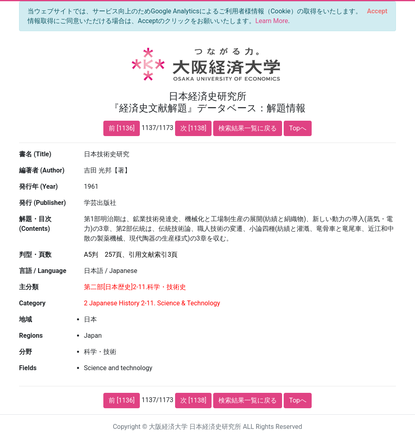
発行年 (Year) (38, 186)
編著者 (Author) (41, 170)
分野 (25, 352)
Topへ (297, 128)
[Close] (377, 11)
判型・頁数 (35, 254)
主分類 (29, 287)
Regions (31, 335)
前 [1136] (122, 128)
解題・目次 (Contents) (35, 223)
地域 (25, 319)
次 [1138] (193, 128)
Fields (27, 368)
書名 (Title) (35, 154)
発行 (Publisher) (42, 203)
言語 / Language (42, 271)
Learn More (271, 21)
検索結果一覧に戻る (247, 128)
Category (32, 303)
